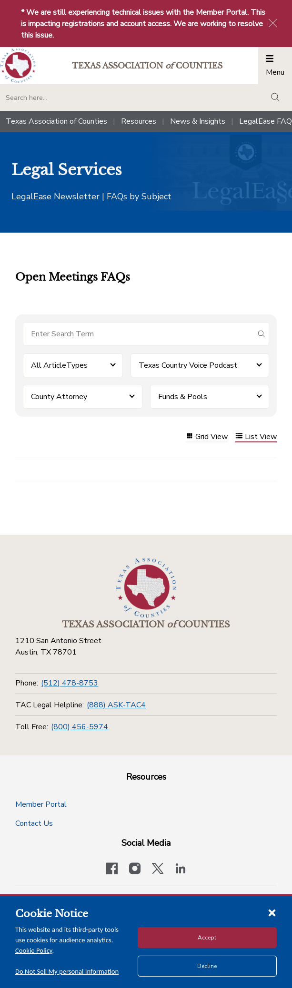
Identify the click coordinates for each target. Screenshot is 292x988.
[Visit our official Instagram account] (135, 869)
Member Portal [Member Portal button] (41, 804)
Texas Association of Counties (56, 121)
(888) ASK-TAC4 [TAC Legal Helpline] (116, 705)
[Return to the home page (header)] (18, 66)
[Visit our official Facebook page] (112, 869)
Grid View (207, 437)
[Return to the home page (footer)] (146, 588)
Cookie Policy (33, 950)
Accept (207, 937)
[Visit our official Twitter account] (157, 869)
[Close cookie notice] (272, 912)
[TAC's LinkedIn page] (180, 869)
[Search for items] (138, 334)
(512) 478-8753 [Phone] (69, 683)
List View (256, 437)
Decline (207, 966)
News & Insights (197, 121)
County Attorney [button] (59, 396)
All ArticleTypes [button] (59, 365)
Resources (138, 121)
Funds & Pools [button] (182, 396)
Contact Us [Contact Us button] (34, 823)
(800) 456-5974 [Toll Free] (79, 727)
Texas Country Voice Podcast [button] (188, 365)
